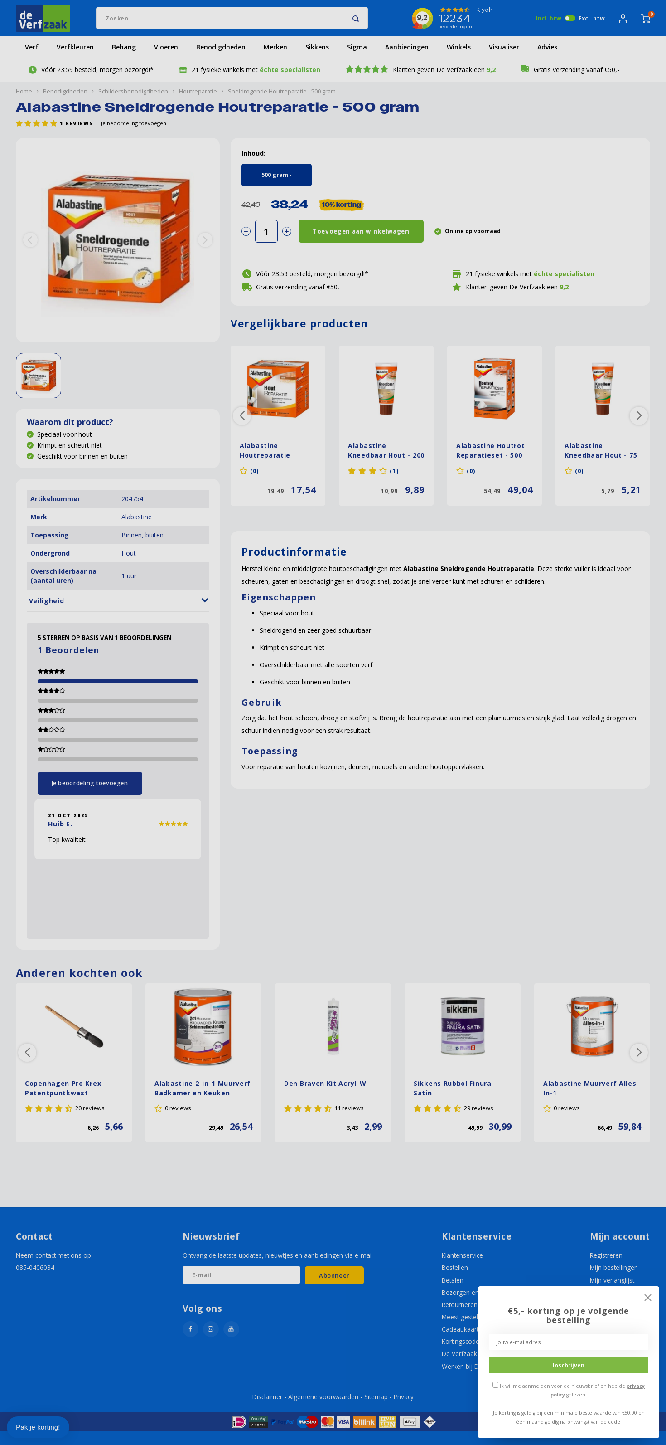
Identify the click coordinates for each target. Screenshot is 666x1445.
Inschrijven (568, 1365)
